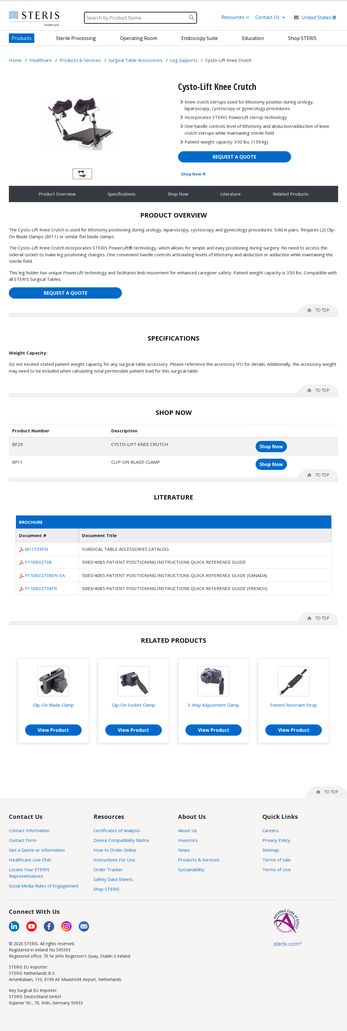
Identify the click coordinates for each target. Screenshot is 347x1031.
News (184, 850)
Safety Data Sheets (113, 879)
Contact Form (22, 840)
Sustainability (191, 869)
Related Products (291, 194)
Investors (188, 840)
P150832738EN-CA (45, 575)
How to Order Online (114, 850)
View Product (53, 730)
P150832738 (38, 562)
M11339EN (36, 549)
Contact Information (29, 830)
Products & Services (199, 860)
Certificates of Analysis (116, 830)
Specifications (121, 194)
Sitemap (270, 850)
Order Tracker (108, 869)
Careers (270, 830)
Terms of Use (276, 869)
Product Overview (57, 194)
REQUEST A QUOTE (234, 157)
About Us (187, 830)
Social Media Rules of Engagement (44, 886)
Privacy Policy (276, 840)
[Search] (140, 18)
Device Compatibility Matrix (121, 840)
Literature (230, 194)
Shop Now (193, 174)
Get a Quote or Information (37, 850)
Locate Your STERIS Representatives (29, 872)
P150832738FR (41, 588)
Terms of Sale (276, 860)
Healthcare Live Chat (30, 860)
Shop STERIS (106, 889)
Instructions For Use (114, 860)
